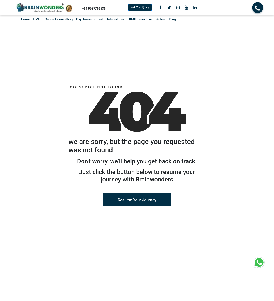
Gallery (160, 19)
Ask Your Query (140, 7)
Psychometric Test (89, 19)
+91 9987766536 (94, 8)
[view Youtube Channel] (186, 7)
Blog (172, 19)
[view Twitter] (169, 7)
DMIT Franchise (140, 19)
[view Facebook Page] (160, 7)
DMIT (37, 19)
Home (25, 19)
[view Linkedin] (195, 7)
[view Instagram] (178, 7)
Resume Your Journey (137, 200)
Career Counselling (59, 19)
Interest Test (116, 19)
